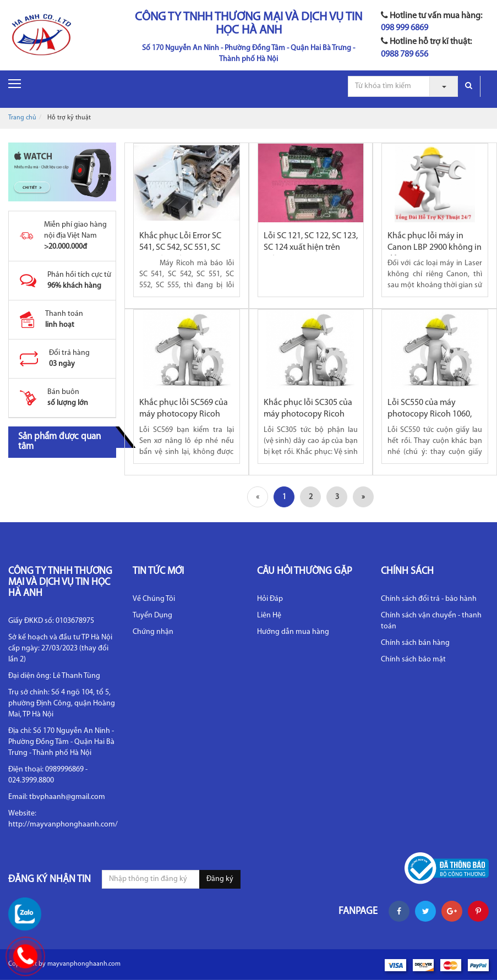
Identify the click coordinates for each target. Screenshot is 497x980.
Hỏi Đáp (270, 599)
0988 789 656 (404, 54)
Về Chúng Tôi (154, 599)
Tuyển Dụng (152, 615)
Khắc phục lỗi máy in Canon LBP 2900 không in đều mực (434, 248)
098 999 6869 (404, 28)
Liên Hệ (269, 615)
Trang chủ (22, 117)
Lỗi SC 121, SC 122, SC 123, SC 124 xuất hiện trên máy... (311, 248)
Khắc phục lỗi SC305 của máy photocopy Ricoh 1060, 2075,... (308, 414)
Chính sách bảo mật (413, 659)
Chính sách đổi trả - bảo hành (429, 599)
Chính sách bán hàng (415, 643)
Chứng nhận (153, 632)
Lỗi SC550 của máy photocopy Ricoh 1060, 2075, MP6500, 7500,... (429, 414)
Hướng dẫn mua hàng (293, 632)
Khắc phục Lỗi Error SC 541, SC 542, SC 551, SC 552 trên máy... (180, 248)
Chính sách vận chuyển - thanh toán (431, 621)
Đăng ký (219, 879)
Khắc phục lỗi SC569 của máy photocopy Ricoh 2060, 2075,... (183, 414)
